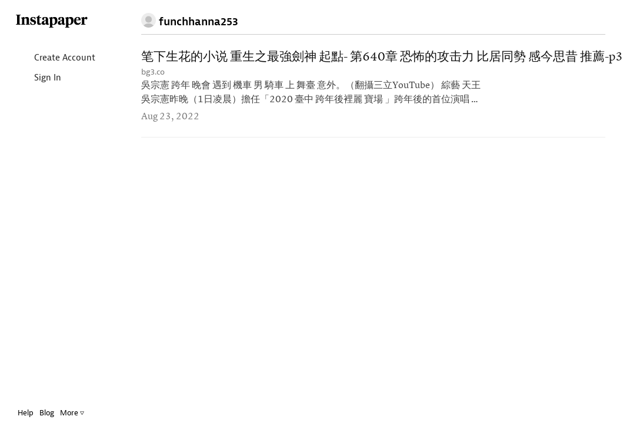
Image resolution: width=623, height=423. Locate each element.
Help (26, 413)
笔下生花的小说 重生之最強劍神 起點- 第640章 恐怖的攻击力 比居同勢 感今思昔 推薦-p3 (382, 57)
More (72, 413)
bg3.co (153, 72)
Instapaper (52, 21)
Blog (46, 413)
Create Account (55, 58)
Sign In (38, 78)
